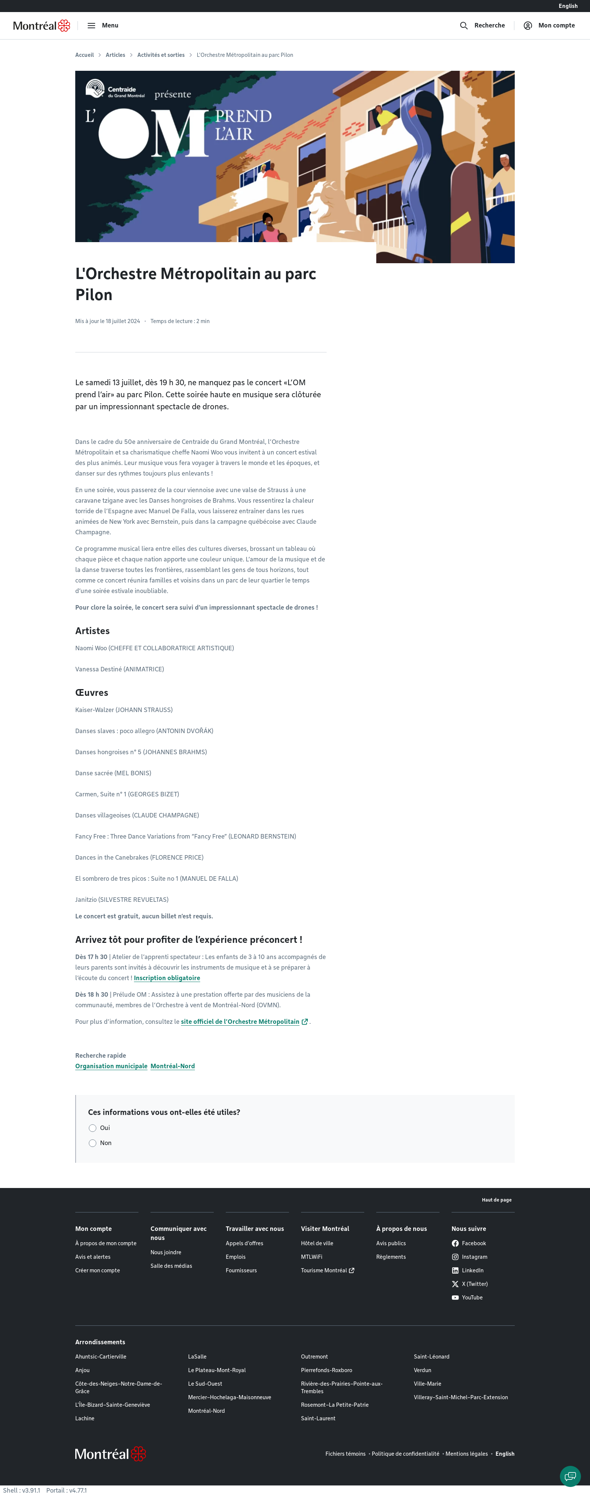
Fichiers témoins (345, 1454)
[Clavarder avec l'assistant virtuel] (570, 1476)
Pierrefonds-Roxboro (326, 1370)
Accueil (84, 55)
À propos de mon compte (106, 1243)
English (568, 6)
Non (106, 1143)
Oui (105, 1128)
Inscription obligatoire (167, 978)
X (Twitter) (470, 1284)
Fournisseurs (241, 1270)
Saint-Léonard (432, 1357)
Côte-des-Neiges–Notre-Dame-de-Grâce (118, 1387)
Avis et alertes (93, 1257)
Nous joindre (166, 1252)
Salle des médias (171, 1266)
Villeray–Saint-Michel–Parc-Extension (461, 1397)
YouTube (467, 1297)
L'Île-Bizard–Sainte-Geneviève (112, 1405)
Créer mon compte (97, 1270)
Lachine (84, 1418)
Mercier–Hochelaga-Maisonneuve (229, 1397)
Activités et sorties (161, 55)
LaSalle (197, 1357)
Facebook (469, 1243)
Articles (115, 55)
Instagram (469, 1257)
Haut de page (497, 1200)
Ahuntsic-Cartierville (100, 1357)
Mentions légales (467, 1454)
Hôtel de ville (317, 1243)
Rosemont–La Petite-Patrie (335, 1405)
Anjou (82, 1370)
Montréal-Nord (173, 1066)
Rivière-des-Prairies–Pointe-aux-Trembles (342, 1387)
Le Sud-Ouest (205, 1384)
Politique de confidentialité (405, 1454)
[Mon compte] (549, 25)
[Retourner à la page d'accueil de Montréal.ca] (41, 25)
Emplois (236, 1257)
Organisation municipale (111, 1066)
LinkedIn (468, 1270)
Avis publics (391, 1243)
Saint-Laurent (318, 1418)
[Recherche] (482, 25)
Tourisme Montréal (324, 1270)
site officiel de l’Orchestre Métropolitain (240, 1021)
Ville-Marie (427, 1384)
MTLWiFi (311, 1257)
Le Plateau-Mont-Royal (217, 1370)
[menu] (103, 25)
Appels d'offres (244, 1243)
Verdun (422, 1370)
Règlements (391, 1257)
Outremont (314, 1357)
